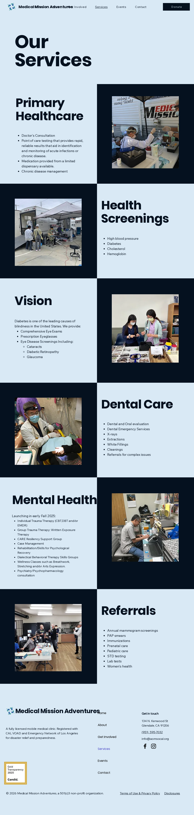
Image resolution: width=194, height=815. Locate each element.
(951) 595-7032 (152, 732)
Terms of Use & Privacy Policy (140, 793)
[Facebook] (145, 746)
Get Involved (107, 737)
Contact (104, 773)
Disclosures (172, 793)
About (102, 725)
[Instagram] (153, 746)
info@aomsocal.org (155, 739)
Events (103, 761)
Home (102, 713)
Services (104, 749)
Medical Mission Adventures (57, 711)
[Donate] (176, 7)
